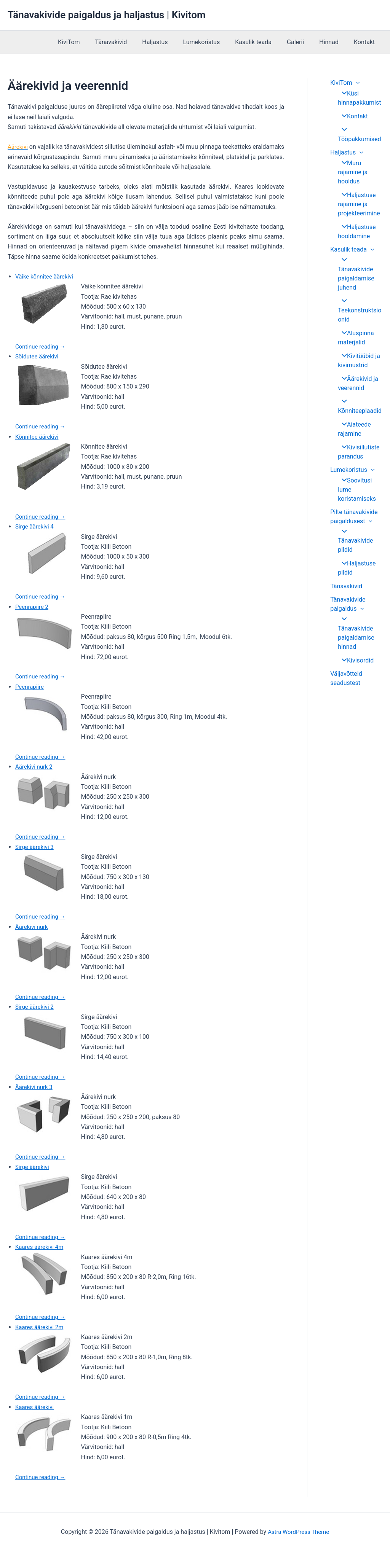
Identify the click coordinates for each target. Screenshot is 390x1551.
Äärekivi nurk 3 (35, 1087)
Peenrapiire (30, 686)
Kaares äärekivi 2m (41, 1327)
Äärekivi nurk (32, 926)
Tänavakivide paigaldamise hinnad (359, 612)
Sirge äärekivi (33, 1166)
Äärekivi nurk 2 (35, 766)
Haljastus (171, 42)
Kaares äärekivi (35, 1407)
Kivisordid (355, 635)
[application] (356, 82)
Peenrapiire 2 (33, 606)
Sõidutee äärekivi (38, 356)
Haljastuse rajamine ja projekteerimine (359, 204)
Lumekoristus (215, 42)
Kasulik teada (264, 42)
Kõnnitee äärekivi (38, 436)
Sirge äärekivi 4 (35, 526)
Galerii (303, 42)
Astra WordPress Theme (298, 1531)
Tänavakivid (131, 42)
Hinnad (333, 42)
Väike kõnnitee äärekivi (46, 276)
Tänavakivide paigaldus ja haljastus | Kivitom (106, 15)
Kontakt (365, 42)
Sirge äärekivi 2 (35, 1006)
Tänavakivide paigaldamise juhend (359, 270)
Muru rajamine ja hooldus (353, 172)
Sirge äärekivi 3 (35, 846)
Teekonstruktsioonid (359, 302)
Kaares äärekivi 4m (41, 1246)
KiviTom (92, 42)
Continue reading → (42, 346)
